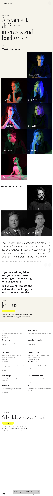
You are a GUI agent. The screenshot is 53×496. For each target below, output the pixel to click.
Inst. (49, 246)
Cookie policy (23, 492)
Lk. (49, 242)
